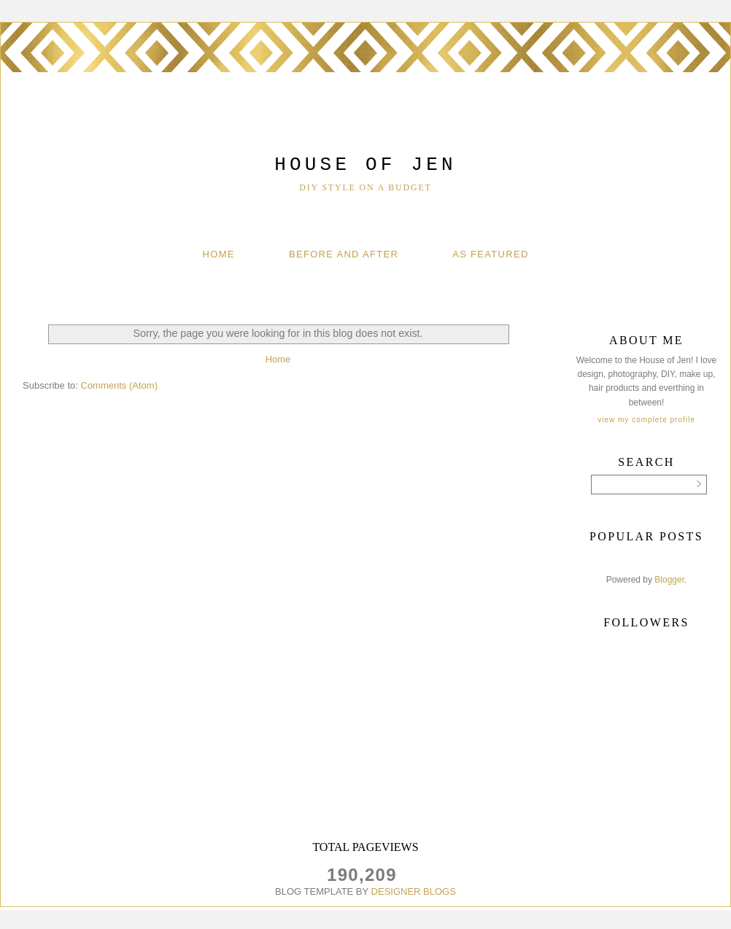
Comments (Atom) (119, 385)
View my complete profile (646, 420)
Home (219, 254)
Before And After (343, 254)
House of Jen (365, 165)
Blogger (669, 580)
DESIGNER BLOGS (413, 891)
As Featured (490, 254)
